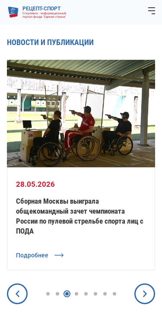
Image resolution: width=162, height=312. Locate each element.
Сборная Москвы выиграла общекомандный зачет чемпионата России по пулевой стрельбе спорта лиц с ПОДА (79, 216)
